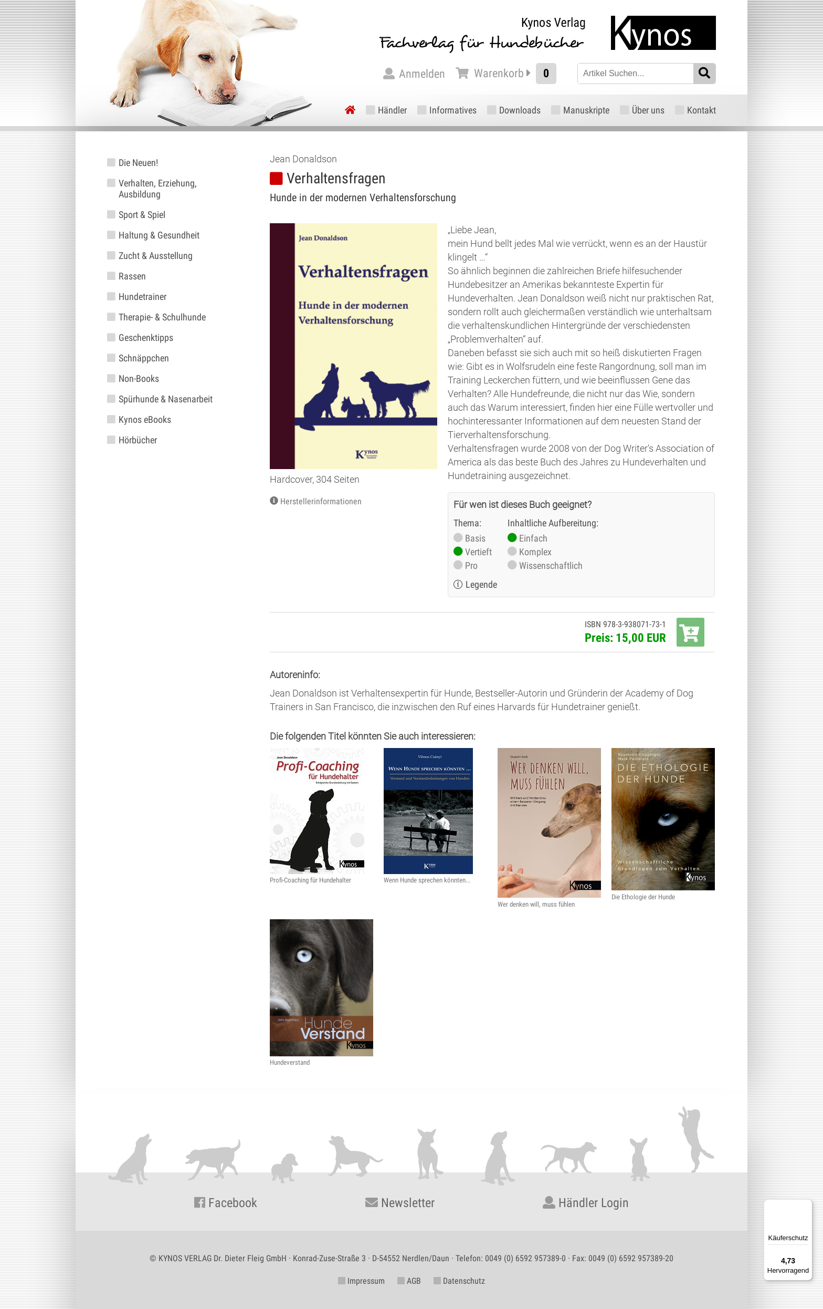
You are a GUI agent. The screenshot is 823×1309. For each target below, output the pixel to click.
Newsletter (400, 1203)
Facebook (225, 1203)
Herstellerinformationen (321, 501)
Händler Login (586, 1203)
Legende (481, 584)
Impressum (361, 1281)
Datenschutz (459, 1281)
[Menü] (806, 1205)
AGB (409, 1281)
